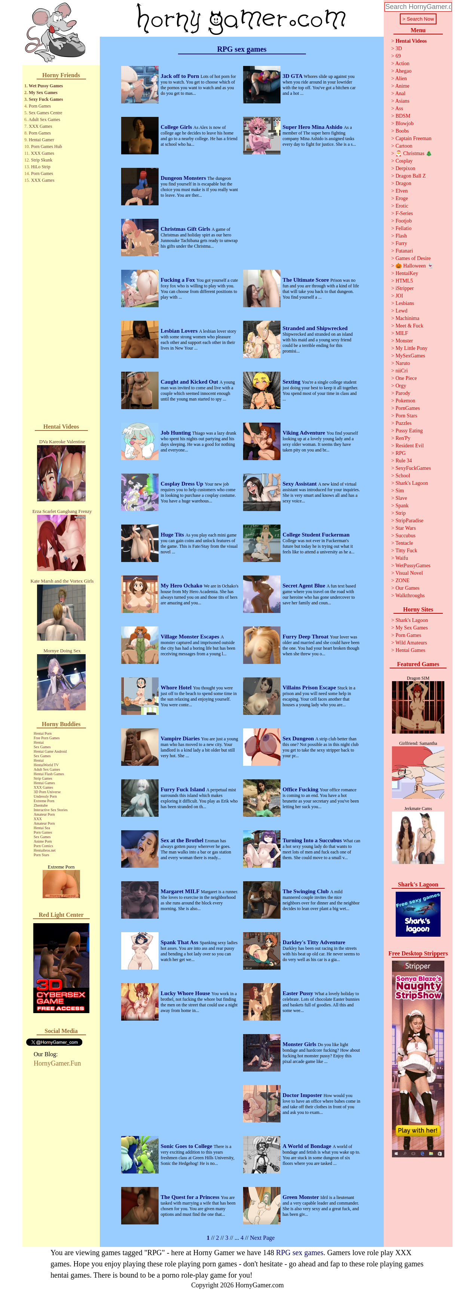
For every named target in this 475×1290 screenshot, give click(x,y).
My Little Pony (411, 348)
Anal (400, 93)
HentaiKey (406, 273)
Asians (402, 101)
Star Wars (405, 528)
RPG (400, 453)
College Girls (177, 127)
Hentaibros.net (45, 850)
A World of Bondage (308, 1146)
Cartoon (403, 146)
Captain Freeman (413, 138)
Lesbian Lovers (180, 331)
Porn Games (40, 106)
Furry (401, 243)
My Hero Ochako (182, 586)
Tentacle (404, 543)
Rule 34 (403, 460)
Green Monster (302, 1197)
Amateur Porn (44, 814)
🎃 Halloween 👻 (414, 266)
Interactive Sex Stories (51, 810)
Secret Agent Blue (305, 586)
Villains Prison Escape (310, 688)
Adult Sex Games (44, 119)
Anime (402, 86)
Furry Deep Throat (306, 637)
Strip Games (43, 778)
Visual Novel (409, 573)
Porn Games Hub (46, 146)
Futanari (404, 251)
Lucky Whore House (186, 993)
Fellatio (403, 228)
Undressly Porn (45, 796)
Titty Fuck (406, 550)
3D (398, 48)
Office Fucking (301, 789)
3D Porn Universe (47, 792)
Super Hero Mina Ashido (313, 127)
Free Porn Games (46, 738)
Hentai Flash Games (49, 774)
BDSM (402, 116)
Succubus (405, 535)
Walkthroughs (410, 595)
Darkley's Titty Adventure (314, 942)
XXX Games (40, 126)
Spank (401, 505)
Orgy (400, 386)
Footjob (403, 221)
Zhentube (41, 805)
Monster (404, 341)
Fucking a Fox (178, 280)
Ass (399, 108)
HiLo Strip (40, 166)
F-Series (404, 213)
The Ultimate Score (307, 280)
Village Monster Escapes (191, 637)
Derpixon (405, 168)
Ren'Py (402, 438)
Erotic (401, 206)
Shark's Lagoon (411, 483)
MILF (401, 333)
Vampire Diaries (181, 738)
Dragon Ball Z (410, 176)
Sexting (292, 382)
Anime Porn (43, 841)
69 (398, 56)
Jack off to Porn (181, 76)
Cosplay (404, 161)
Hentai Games (44, 783)
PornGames (407, 408)
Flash (401, 236)
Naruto (402, 363)
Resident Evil (409, 445)
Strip (400, 513)
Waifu (401, 558)
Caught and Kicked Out (190, 382)
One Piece (406, 378)
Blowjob (404, 123)
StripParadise (409, 520)
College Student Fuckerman (316, 535)
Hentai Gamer (41, 139)
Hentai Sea (42, 828)
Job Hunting (176, 433)
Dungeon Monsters (184, 178)
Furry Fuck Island (183, 789)
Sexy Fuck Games (46, 99)
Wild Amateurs (411, 643)
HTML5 (404, 281)
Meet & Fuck (409, 326)
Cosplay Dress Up (183, 484)
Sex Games (42, 747)
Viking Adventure (305, 433)
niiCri (401, 371)
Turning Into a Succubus (313, 840)
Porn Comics (43, 846)
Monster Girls (300, 1044)
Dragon (403, 183)
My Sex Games (43, 92)
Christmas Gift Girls (186, 229)
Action (402, 63)
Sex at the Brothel (183, 840)
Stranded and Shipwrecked (315, 328)
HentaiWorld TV (46, 765)
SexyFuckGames (413, 468)
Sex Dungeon (299, 738)
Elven (401, 191)
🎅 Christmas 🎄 (413, 153)
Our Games (407, 588)
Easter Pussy (299, 993)
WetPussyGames (412, 565)
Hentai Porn (43, 733)
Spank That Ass (180, 942)
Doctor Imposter (303, 1095)
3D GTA (293, 76)
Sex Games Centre (45, 112)
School (402, 475)
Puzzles (403, 423)
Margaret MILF (181, 891)
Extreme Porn (44, 801)
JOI (399, 296)
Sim (399, 490)
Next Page (262, 1238)
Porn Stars (41, 855)
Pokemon (405, 401)
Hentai (39, 742)
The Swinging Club (306, 891)
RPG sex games (300, 1252)
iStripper (404, 288)
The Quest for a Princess (191, 1197)
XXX (38, 819)
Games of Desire (412, 258)
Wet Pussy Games (46, 85)
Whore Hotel (177, 688)
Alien (401, 78)
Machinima (407, 318)
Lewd (401, 311)
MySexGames (410, 356)
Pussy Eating (409, 430)
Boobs (402, 131)
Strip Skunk (41, 160)
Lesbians (404, 303)
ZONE (402, 580)
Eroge (401, 198)
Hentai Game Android (50, 751)
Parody (402, 393)
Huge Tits (173, 535)
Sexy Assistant (300, 484)
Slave (401, 498)
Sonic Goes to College (187, 1146)
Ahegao (403, 71)
